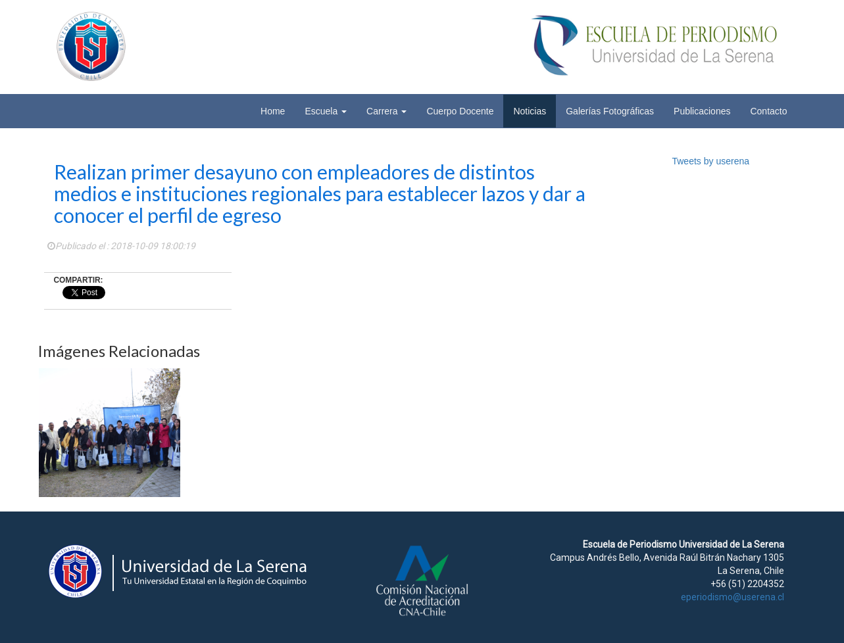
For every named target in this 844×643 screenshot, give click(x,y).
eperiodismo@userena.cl (732, 597)
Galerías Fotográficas (610, 111)
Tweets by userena (710, 161)
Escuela (326, 111)
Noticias (529, 111)
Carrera (386, 111)
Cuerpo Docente (459, 111)
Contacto (768, 111)
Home (273, 111)
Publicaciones (702, 111)
